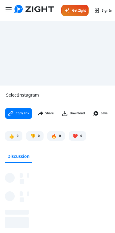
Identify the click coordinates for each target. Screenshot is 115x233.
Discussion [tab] (18, 156)
